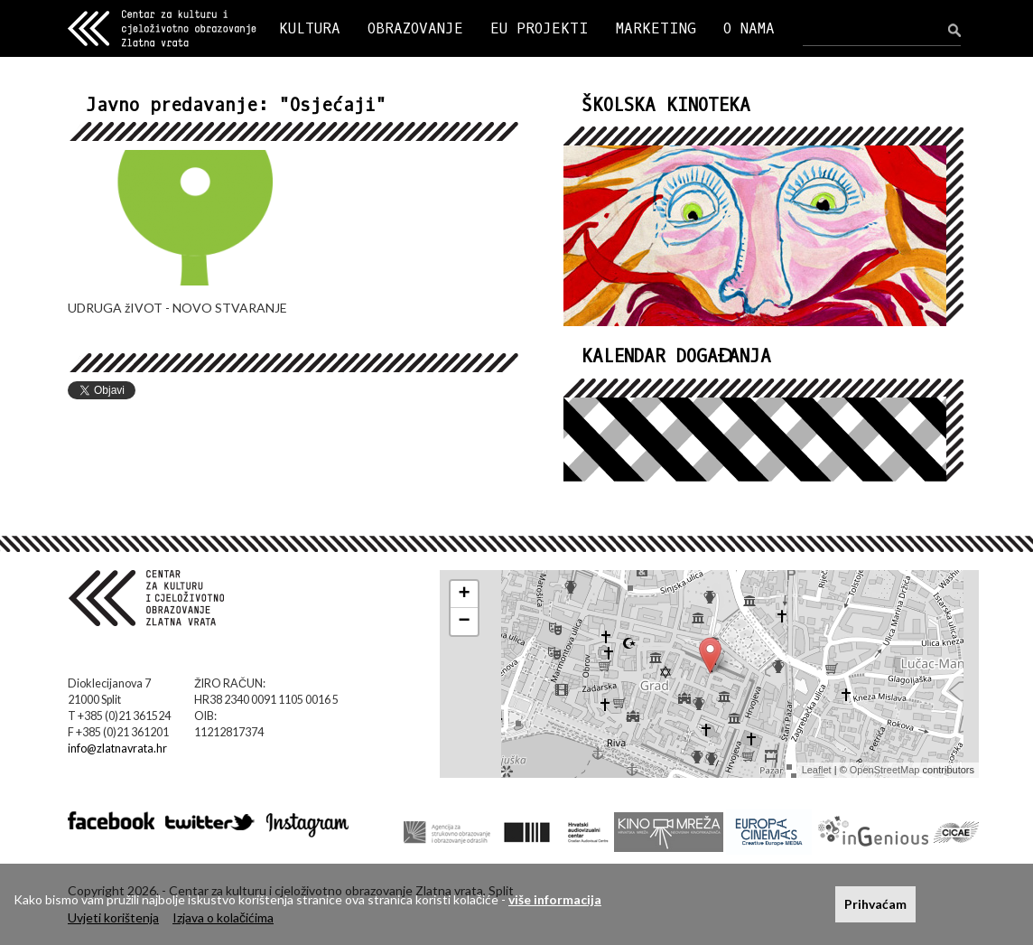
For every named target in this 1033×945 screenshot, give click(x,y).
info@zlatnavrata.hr (117, 748)
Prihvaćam (875, 904)
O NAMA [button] (749, 28)
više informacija (554, 899)
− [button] (464, 621)
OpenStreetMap (885, 769)
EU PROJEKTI (539, 28)
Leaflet (817, 769)
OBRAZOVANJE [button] (415, 28)
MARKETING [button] (656, 28)
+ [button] (464, 594)
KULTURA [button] (309, 28)
